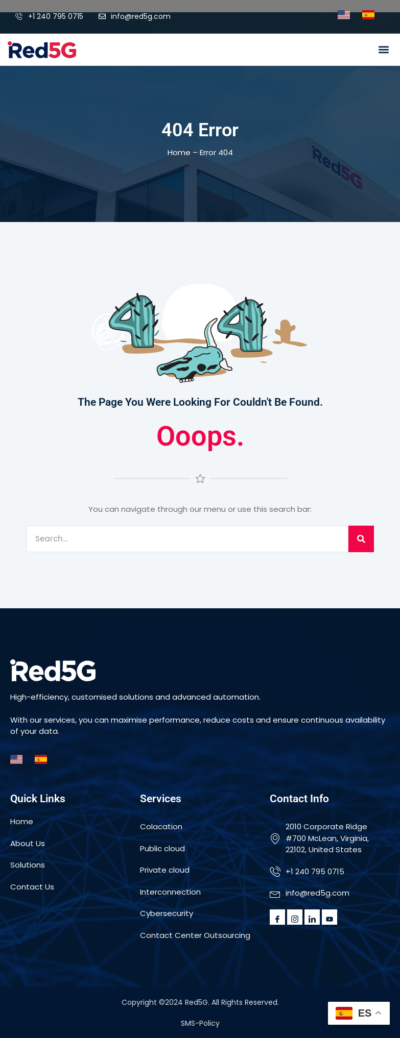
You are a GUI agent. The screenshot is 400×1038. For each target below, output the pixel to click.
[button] (383, 49)
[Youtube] (329, 917)
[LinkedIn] (312, 917)
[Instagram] (294, 917)
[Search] (361, 539)
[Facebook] (277, 917)
